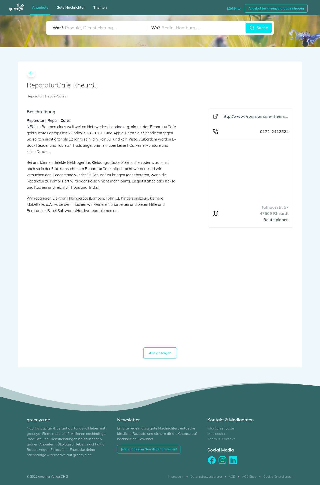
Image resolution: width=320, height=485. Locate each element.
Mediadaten (216, 433)
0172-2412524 (274, 131)
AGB (232, 477)
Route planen (276, 219)
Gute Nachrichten (70, 7)
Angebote (40, 7)
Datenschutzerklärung (206, 477)
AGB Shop (249, 477)
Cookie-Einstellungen (278, 477)
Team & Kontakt (221, 439)
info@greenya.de (220, 428)
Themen (100, 7)
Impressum (176, 477)
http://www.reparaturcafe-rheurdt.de (255, 116)
